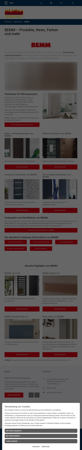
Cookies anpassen (11, 441)
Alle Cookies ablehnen (13, 436)
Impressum (36, 446)
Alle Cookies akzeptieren (14, 431)
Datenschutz (46, 446)
